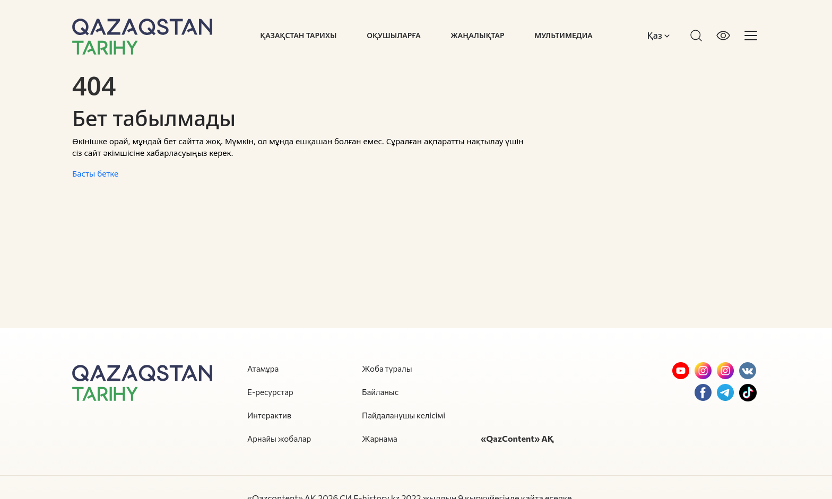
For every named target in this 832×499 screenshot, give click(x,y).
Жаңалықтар (477, 35)
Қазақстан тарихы (298, 35)
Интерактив (269, 415)
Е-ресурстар (270, 392)
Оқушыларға (393, 35)
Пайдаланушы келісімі (403, 415)
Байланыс (380, 392)
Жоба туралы (387, 368)
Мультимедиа (563, 35)
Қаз (658, 35)
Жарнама (379, 438)
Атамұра (263, 368)
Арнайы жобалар (279, 438)
